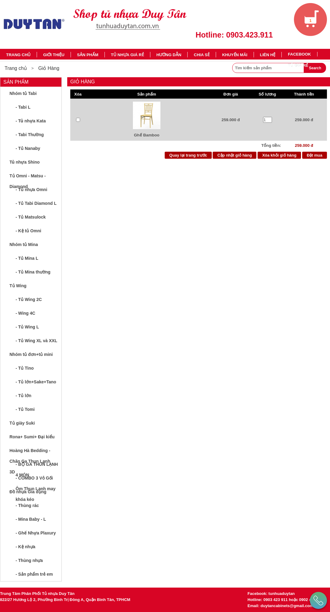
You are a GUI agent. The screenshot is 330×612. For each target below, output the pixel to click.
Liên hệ (268, 55)
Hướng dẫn (169, 55)
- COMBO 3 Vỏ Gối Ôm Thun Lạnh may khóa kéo (36, 480)
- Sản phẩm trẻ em (34, 574)
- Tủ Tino (25, 368)
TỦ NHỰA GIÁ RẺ (127, 55)
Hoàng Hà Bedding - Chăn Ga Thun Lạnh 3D (29, 453)
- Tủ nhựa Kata (31, 120)
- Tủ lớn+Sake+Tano (36, 381)
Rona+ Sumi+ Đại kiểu (31, 436)
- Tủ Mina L (27, 258)
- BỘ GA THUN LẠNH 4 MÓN (37, 466)
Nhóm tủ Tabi (23, 93)
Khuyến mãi (235, 55)
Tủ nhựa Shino (24, 162)
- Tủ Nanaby (28, 148)
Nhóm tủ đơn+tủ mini (31, 354)
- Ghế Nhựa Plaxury (36, 533)
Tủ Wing (18, 285)
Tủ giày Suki (22, 423)
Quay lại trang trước (188, 155)
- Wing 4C (25, 313)
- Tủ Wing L (27, 326)
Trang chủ (18, 55)
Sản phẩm (87, 55)
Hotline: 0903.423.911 (234, 35)
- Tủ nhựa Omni (31, 189)
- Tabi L (23, 107)
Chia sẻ (202, 55)
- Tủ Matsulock (31, 217)
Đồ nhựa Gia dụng (27, 491)
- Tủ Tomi (25, 409)
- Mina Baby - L (31, 519)
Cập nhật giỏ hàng (234, 155)
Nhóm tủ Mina (23, 244)
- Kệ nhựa (25, 546)
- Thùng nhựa (29, 560)
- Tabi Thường (30, 134)
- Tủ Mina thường (33, 272)
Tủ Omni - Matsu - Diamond (27, 178)
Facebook (299, 54)
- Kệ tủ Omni (28, 230)
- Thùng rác (27, 505)
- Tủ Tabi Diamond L (36, 203)
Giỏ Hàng (48, 68)
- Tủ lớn (23, 395)
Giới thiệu (53, 55)
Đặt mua (314, 155)
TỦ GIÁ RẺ (298, 65)
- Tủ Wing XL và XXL (36, 340)
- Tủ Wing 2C (29, 299)
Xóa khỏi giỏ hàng (279, 155)
